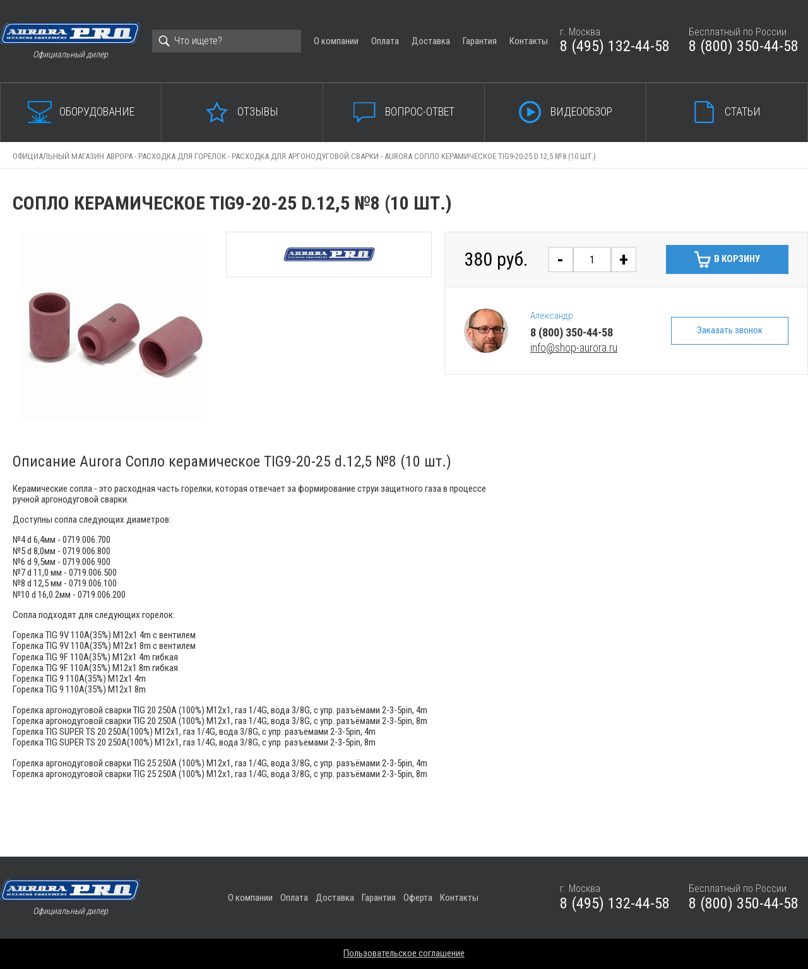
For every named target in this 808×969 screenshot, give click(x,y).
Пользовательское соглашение (404, 953)
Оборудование (96, 111)
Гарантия (480, 41)
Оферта (417, 897)
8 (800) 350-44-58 (744, 46)
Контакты (528, 41)
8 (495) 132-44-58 (615, 46)
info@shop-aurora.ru (573, 347)
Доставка (431, 41)
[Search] (226, 41)
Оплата (385, 41)
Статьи (743, 111)
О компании (336, 41)
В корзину (737, 259)
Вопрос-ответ (419, 111)
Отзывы (257, 111)
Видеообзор (581, 111)
